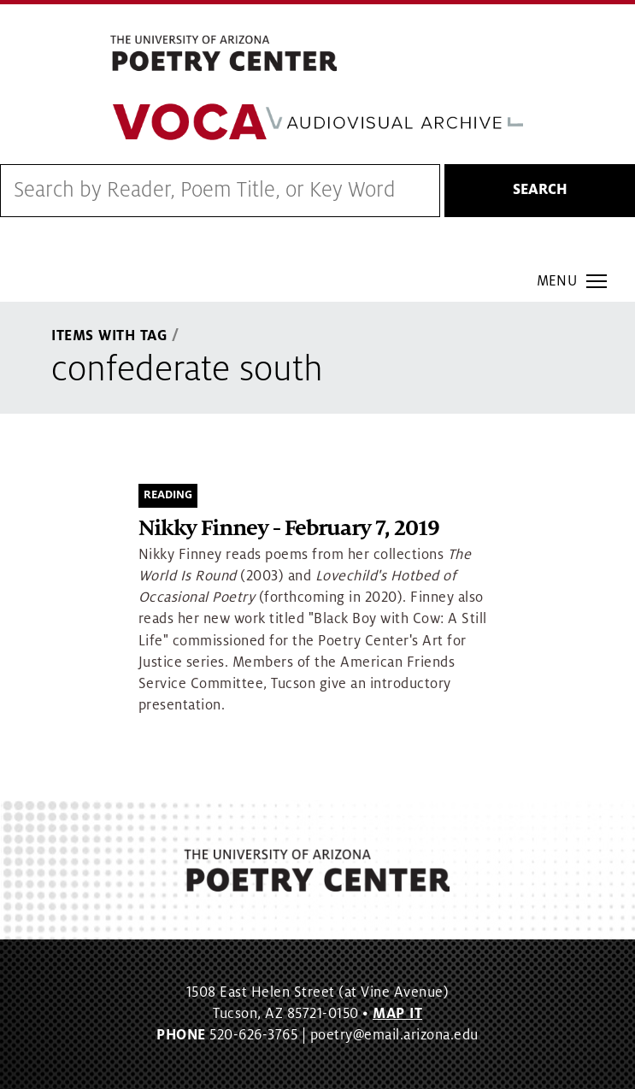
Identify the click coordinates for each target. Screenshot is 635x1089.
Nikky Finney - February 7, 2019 (288, 528)
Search (540, 189)
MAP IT (397, 1013)
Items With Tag (109, 336)
